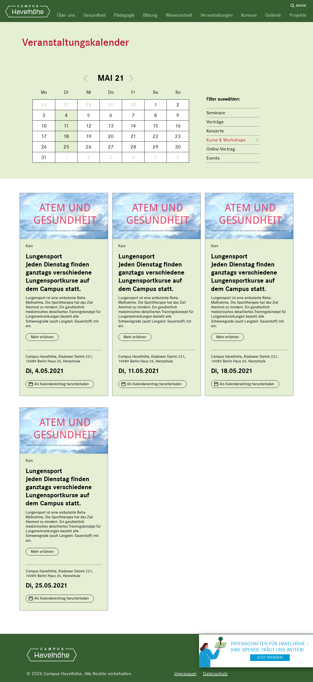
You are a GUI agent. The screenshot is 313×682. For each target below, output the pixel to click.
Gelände (273, 15)
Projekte (298, 15)
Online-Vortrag (220, 149)
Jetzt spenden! (270, 657)
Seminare (215, 113)
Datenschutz (215, 673)
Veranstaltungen (217, 15)
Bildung (150, 15)
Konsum (249, 15)
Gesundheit (94, 15)
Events (213, 158)
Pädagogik (124, 15)
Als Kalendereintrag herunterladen (61, 384)
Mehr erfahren (42, 337)
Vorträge (215, 122)
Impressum (185, 673)
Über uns (66, 15)
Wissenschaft (179, 15)
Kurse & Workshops (226, 140)
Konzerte (215, 131)
